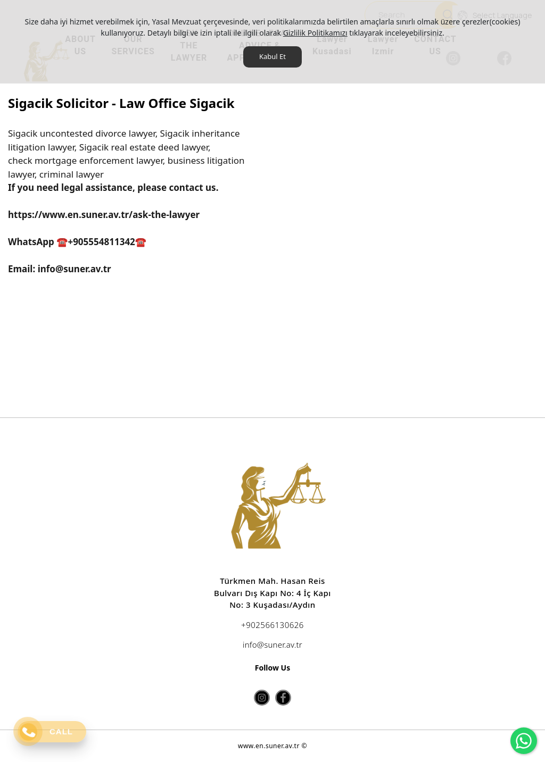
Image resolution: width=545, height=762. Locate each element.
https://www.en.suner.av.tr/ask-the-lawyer (104, 214)
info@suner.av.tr (73, 269)
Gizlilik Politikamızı (315, 33)
